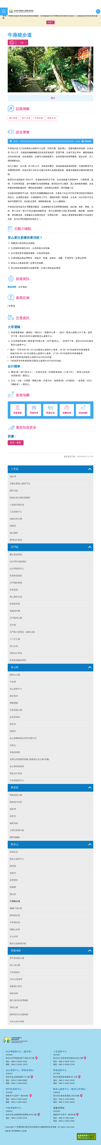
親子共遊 (26, 118)
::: (9, 469)
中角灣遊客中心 (14, 1108)
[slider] (47, 141)
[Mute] (83, 141)
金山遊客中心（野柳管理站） (20, 1070)
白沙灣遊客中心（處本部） (19, 1051)
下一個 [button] (89, 70)
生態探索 (38, 118)
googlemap (36, 1058)
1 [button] (46, 90)
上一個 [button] (12, 70)
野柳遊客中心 (60, 1070)
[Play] (11, 141)
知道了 (50, 22)
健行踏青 (13, 118)
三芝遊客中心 (60, 1051)
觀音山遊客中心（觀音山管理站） (70, 1089)
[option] (50, 70)
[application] (50, 141)
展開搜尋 (98, 11)
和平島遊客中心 (14, 1089)
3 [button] (55, 90)
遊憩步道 (51, 118)
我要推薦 (11, 42)
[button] (50, 98)
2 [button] (51, 90)
